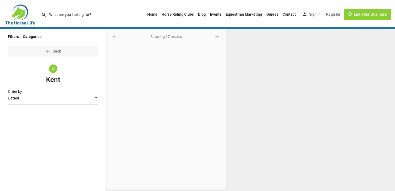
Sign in (315, 14)
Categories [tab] (32, 36)
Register (333, 14)
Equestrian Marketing (244, 14)
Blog (202, 14)
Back (53, 51)
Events (215, 14)
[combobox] (53, 98)
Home (152, 14)
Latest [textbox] (13, 98)
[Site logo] (20, 14)
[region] (310, 110)
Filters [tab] (13, 36)
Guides (272, 14)
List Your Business (367, 14)
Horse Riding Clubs (178, 14)
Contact (289, 14)
